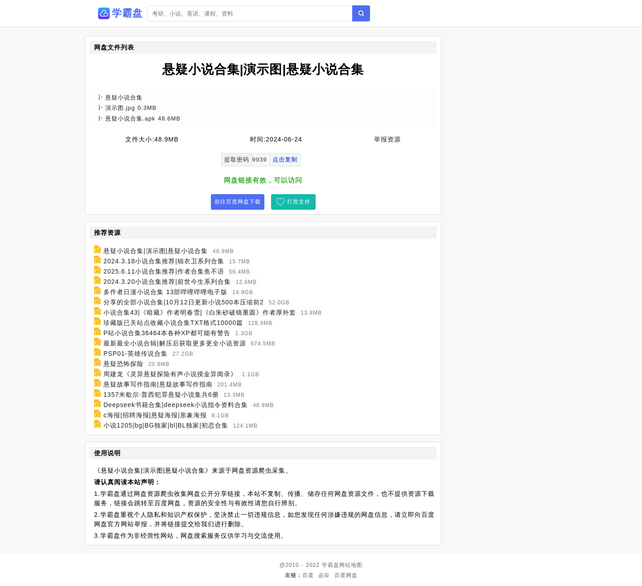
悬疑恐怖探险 (123, 363)
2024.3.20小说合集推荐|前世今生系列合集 (167, 281)
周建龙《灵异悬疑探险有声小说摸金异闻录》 (170, 374)
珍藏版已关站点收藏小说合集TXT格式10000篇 (173, 322)
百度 (308, 575)
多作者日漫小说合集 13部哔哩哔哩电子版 (165, 291)
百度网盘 (346, 575)
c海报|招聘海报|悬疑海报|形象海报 (155, 415)
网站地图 (350, 565)
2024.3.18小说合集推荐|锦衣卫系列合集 (163, 261)
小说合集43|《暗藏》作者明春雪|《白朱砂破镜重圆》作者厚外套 (199, 312)
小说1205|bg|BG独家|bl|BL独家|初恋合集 (165, 425)
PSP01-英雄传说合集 (135, 353)
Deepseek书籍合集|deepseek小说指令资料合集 (175, 404)
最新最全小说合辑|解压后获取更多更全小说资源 (174, 343)
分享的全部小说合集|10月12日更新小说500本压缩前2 (183, 302)
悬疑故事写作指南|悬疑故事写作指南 (158, 384)
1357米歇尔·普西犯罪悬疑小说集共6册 (161, 394)
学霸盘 (330, 565)
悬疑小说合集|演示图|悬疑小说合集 (155, 250)
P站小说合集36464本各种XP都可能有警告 (166, 333)
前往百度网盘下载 (237, 202)
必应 (324, 575)
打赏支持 (298, 202)
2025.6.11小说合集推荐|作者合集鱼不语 (163, 271)
